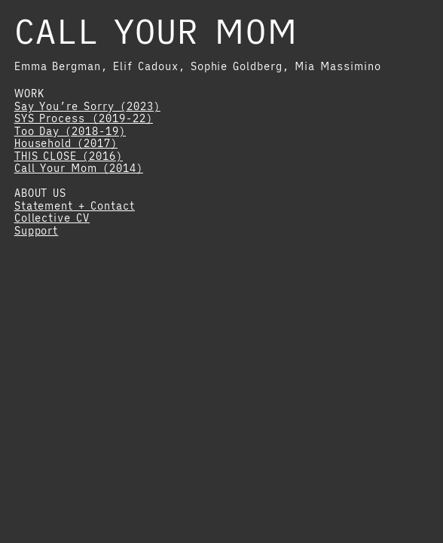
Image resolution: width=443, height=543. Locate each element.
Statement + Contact (74, 206)
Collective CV (52, 218)
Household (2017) (66, 143)
